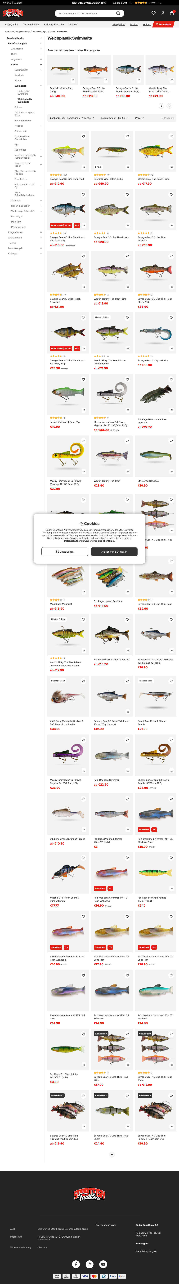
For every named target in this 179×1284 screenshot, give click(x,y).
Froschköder (21, 179)
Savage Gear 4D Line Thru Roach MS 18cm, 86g (67, 239)
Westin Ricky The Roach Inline (153, 179)
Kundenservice (108, 1225)
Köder (52, 31)
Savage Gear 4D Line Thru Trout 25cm (155, 541)
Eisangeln (23, 253)
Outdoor (73, 24)
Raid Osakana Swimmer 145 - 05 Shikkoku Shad (155, 840)
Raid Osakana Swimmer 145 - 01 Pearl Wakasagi (111, 899)
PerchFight (17, 216)
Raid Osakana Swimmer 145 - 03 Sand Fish (155, 958)
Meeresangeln (23, 248)
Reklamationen (72, 1236)
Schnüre (24, 200)
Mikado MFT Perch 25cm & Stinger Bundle (64, 899)
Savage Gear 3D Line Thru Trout (67, 179)
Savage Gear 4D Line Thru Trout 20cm (111, 1078)
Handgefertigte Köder (26, 164)
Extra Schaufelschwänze (24, 194)
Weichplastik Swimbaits (25, 100)
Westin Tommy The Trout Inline (110, 298)
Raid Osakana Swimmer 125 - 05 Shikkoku (111, 1017)
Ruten (24, 54)
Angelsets (24, 59)
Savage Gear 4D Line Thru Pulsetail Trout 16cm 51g (152, 1137)
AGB (12, 1228)
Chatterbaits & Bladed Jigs (22, 137)
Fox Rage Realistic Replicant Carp (111, 659)
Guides (147, 24)
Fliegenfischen (23, 232)
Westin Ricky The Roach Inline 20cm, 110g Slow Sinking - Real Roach (159, 90)
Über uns (42, 1247)
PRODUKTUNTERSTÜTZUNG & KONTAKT (53, 1238)
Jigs (16, 144)
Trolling (23, 243)
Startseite (9, 31)
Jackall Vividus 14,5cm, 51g (65, 422)
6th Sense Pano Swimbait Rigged (67, 838)
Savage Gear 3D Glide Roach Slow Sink (65, 300)
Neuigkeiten (118, 24)
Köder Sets (26, 149)
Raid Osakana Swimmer (106, 779)
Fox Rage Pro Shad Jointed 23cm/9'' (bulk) (108, 840)
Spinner (18, 107)
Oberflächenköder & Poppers (25, 172)
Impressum (16, 1236)
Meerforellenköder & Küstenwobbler (26, 156)
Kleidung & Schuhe (54, 24)
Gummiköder (26, 69)
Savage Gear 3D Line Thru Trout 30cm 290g (155, 300)
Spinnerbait (20, 131)
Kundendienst (119, 2)
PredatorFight (18, 227)
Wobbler (26, 125)
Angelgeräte (11, 24)
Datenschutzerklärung (76, 1228)
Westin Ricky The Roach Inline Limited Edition (109, 362)
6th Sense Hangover (148, 480)
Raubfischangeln (40, 31)
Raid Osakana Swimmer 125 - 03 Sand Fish (111, 958)
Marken (134, 24)
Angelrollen (24, 48)
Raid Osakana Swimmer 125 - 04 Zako (67, 1017)
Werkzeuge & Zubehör (24, 211)
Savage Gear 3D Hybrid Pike (153, 360)
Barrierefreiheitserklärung (51, 1228)
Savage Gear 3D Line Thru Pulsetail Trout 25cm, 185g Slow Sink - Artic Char (95, 90)
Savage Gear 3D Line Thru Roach (111, 237)
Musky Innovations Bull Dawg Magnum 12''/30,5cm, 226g (65, 482)
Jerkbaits (19, 75)
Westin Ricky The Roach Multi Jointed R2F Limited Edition (65, 664)
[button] (152, 2)
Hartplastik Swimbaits (23, 92)
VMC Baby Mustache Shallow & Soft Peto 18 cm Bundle (67, 723)
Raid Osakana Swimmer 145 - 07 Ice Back (155, 1017)
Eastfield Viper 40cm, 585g (61, 90)
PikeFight (16, 221)
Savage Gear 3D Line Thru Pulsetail (152, 239)
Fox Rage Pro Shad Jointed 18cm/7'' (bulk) (152, 899)
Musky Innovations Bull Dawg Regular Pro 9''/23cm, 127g (65, 781)
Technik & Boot (31, 24)
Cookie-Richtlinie (104, 540)
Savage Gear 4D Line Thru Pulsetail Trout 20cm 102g (64, 1137)
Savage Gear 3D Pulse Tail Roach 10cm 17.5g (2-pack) (111, 723)
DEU (14, 2)
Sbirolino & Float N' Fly (26, 185)
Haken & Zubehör (24, 205)
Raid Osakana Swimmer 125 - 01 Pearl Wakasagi (67, 958)
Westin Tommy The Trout (107, 480)
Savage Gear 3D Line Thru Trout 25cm (111, 1137)
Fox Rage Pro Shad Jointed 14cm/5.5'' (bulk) (64, 1076)
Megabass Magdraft (61, 604)
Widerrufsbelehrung (20, 1247)
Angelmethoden (23, 31)
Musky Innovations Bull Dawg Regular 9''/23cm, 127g (153, 781)
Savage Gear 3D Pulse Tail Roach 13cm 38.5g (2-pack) (155, 661)
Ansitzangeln (23, 237)
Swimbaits (62, 31)
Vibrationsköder (22, 120)
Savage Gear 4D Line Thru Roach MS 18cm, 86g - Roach (127, 90)
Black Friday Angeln (146, 1251)
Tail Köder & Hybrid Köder (24, 113)
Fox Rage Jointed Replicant (108, 601)
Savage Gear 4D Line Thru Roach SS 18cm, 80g (67, 362)
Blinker (18, 80)
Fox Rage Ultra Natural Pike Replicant (152, 421)
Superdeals (163, 24)
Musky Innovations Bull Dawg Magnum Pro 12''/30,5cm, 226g (111, 424)
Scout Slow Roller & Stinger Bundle (152, 723)
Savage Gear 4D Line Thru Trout (155, 604)
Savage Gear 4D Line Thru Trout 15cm (155, 1078)
